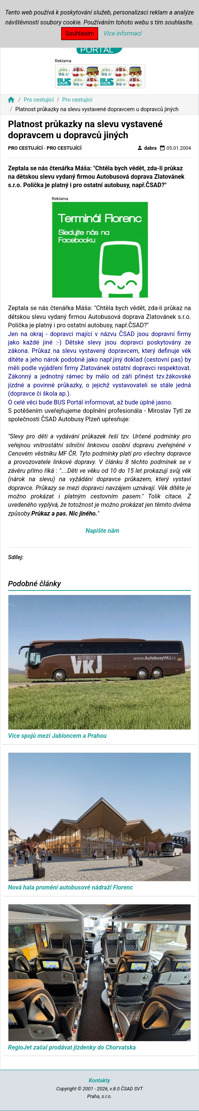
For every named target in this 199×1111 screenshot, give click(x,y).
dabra (147, 148)
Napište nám (102, 530)
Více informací (123, 33)
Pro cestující (39, 100)
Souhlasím (79, 33)
